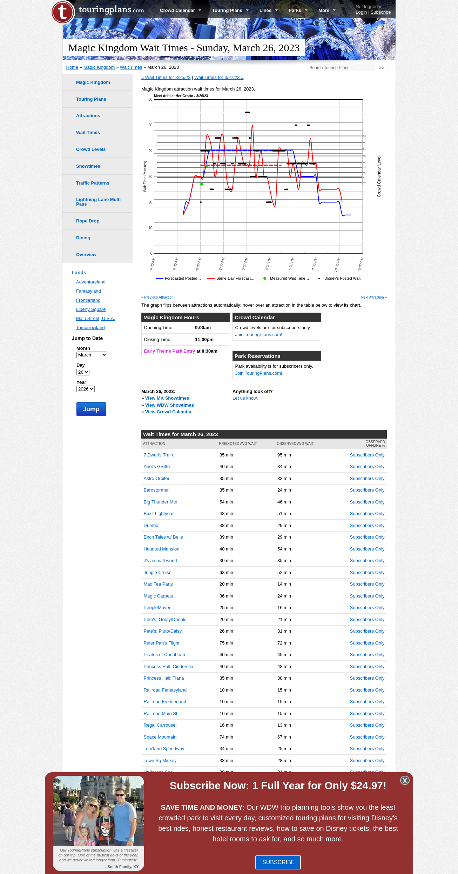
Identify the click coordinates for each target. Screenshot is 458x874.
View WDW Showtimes (169, 405)
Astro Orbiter (157, 478)
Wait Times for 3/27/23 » (218, 77)
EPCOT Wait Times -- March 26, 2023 (194, 810)
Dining (83, 237)
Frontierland (88, 300)
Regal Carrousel (160, 725)
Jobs (364, 866)
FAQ (227, 866)
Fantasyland (88, 291)
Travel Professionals (335, 866)
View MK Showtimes (167, 398)
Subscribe (381, 12)
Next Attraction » (374, 297)
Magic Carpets (158, 596)
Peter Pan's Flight (162, 643)
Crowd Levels (91, 149)
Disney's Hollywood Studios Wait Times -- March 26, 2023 (214, 816)
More (327, 10)
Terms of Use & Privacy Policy (265, 866)
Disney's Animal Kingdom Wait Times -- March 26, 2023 (212, 823)
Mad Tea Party (158, 584)
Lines (269, 10)
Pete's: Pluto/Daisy (163, 631)
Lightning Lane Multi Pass (98, 202)
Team (305, 866)
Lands (79, 272)
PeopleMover (157, 607)
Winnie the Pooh (160, 784)
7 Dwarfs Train (158, 455)
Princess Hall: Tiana (164, 678)
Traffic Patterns (92, 183)
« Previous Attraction (157, 297)
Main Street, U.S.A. (95, 318)
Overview (86, 254)
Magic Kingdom (99, 67)
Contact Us (384, 866)
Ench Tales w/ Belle (163, 537)
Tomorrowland (90, 327)
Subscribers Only (367, 455)
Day (80, 365)
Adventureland (91, 282)
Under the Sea (158, 772)
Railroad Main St (160, 713)
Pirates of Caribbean (165, 654)
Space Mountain (160, 737)
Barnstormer (156, 490)
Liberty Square (91, 309)
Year (81, 382)
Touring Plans (230, 10)
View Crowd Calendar (168, 411)
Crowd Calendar (180, 10)
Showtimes (88, 166)
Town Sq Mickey (160, 760)
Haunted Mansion (162, 549)
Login (361, 12)
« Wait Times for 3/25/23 (165, 77)
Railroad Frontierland (165, 701)
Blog (214, 866)
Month (83, 348)
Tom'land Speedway (164, 748)
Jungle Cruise (158, 572)
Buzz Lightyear (159, 513)
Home (72, 67)
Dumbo (151, 525)
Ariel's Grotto (157, 466)
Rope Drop (87, 220)
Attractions (88, 115)
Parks (298, 10)
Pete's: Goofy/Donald (165, 619)
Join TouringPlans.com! (258, 334)
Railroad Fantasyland (165, 690)
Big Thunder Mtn (160, 502)
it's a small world (160, 560)
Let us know (245, 398)
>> (381, 68)
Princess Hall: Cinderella (169, 666)
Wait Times (131, 67)
